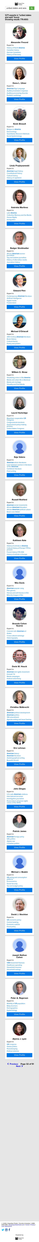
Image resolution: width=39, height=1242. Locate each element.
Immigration (11, 247)
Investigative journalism (15, 908)
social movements (17, 571)
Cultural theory (12, 386)
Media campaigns (13, 765)
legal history (15, 193)
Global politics (12, 1190)
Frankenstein (11, 341)
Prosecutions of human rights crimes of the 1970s (17, 911)
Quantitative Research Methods (18, 149)
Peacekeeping (12, 1192)
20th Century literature (19, 382)
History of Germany (14, 57)
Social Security (12, 1004)
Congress (11, 1187)
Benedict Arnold (13, 862)
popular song (15, 666)
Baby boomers (12, 1142)
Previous (12, 1212)
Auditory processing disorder (17, 102)
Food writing (11, 532)
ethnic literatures (16, 524)
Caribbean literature (14, 530)
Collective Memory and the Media (19, 243)
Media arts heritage (14, 434)
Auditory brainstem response (17, 99)
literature (14, 858)
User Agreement (6, 1226)
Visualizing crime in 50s (18, 429)
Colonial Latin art (16, 713)
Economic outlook (13, 1050)
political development (18, 808)
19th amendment (13, 813)
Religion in (14, 145)
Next (19, 1214)
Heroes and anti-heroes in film (18, 671)
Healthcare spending (14, 1095)
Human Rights (12, 245)
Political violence (13, 1194)
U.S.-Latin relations (17, 903)
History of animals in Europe (17, 627)
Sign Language (16, 97)
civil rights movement (18, 761)
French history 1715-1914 (15, 625)
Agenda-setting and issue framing (19, 815)
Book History (11, 384)
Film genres (11, 668)
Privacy (32, 1225)
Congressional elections (15, 480)
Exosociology (11, 147)
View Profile (19, 64)
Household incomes (14, 1097)
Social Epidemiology (14, 151)
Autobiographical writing (16, 860)
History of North (16, 50)
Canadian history (13, 52)
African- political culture (19, 576)
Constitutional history (14, 195)
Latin (12, 240)
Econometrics (12, 1002)
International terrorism (15, 905)
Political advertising (14, 768)
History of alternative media (17, 293)
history (13, 856)
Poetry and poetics (13, 388)
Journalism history (13, 295)
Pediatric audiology (14, 104)
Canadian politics (13, 957)
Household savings (14, 1099)
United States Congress (15, 487)
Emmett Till (11, 763)
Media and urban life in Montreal (18, 431)
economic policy (14, 1045)
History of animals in (17, 619)
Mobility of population (16, 1140)
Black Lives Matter (13, 578)
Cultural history (12, 198)
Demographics (12, 1145)
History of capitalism (14, 200)
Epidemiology (12, 1147)
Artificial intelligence (14, 336)
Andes (9, 716)
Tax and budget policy (15, 1006)
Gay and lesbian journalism (16, 291)
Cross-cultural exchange (15, 718)
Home (27, 1225)
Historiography (12, 720)
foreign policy (15, 950)
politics (13, 810)
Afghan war (11, 955)
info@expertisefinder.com (16, 1225)
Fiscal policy (11, 1052)
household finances (16, 1093)
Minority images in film (15, 673)
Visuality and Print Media (16, 436)
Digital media (11, 339)
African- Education (17, 573)
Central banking (12, 1047)
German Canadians (14, 54)
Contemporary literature (19, 334)
